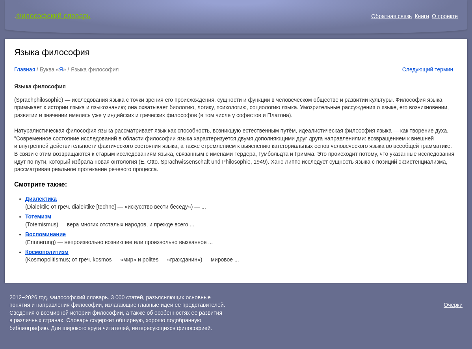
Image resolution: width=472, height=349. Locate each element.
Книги (421, 16)
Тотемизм (38, 216)
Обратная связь (391, 16)
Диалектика (41, 199)
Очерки (453, 305)
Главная (24, 69)
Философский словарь (53, 16)
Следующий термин (427, 69)
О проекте (445, 16)
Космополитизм (47, 252)
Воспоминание (45, 234)
